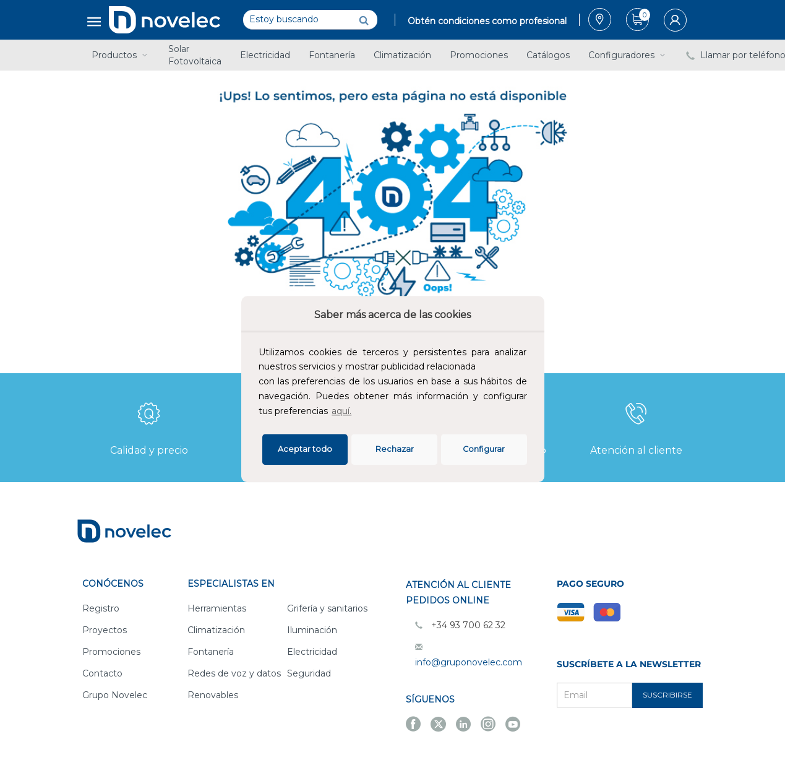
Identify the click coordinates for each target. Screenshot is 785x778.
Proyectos (104, 630)
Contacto (102, 673)
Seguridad (309, 673)
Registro (100, 608)
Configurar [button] (484, 449)
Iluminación (312, 630)
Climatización (402, 55)
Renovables (212, 695)
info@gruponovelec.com (468, 662)
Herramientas (216, 608)
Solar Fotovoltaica (194, 55)
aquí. (341, 411)
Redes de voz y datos (234, 673)
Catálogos (548, 55)
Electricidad (265, 55)
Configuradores (627, 55)
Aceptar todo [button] (305, 449)
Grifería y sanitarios (327, 608)
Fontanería (332, 55)
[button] (357, 412)
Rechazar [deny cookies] (394, 449)
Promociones (479, 55)
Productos (121, 55)
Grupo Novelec (114, 695)
